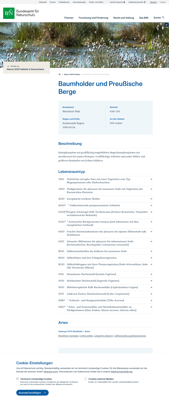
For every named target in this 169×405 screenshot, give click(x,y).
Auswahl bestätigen (32, 392)
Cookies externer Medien (101, 379)
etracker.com (50, 371)
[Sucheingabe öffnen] (159, 17)
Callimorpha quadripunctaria (130, 335)
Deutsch (153, 2)
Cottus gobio (86, 335)
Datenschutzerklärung (121, 371)
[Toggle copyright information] (166, 25)
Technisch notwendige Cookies (36, 379)
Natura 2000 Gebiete (72, 74)
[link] (69, 17)
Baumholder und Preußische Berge (96, 74)
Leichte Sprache (117, 2)
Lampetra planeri (103, 335)
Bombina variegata (68, 335)
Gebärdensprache (137, 2)
